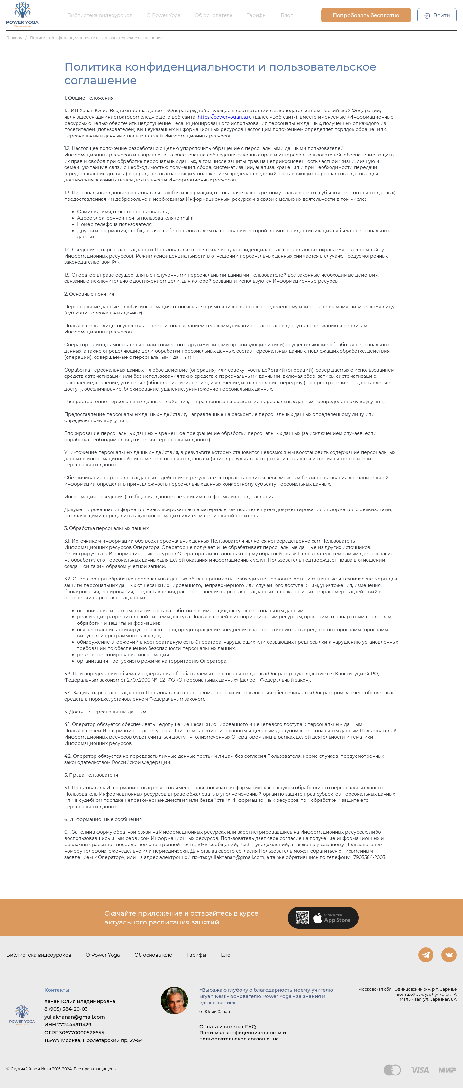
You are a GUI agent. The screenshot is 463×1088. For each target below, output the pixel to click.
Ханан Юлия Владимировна (79, 1001)
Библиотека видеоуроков (38, 955)
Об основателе (153, 955)
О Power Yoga (103, 955)
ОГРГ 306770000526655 (74, 1033)
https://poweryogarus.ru (225, 117)
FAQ (250, 1026)
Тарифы (196, 955)
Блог (227, 955)
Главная (14, 37)
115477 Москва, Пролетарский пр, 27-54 (93, 1040)
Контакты (56, 990)
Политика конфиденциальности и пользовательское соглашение (242, 1036)
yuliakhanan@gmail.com (74, 1017)
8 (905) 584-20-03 (66, 1009)
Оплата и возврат (221, 1026)
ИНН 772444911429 (67, 1025)
